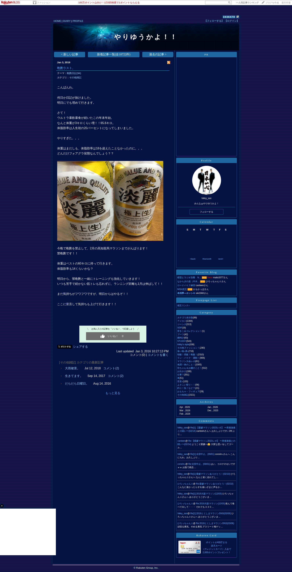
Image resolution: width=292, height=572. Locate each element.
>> (247, 2)
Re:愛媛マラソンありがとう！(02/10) (215, 483)
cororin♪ (181, 464)
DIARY (67, 21)
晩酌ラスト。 (66, 68)
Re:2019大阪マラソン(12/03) (211, 503)
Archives (206, 401)
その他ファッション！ (188, 348)
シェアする (80, 346)
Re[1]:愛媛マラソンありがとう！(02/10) (210, 474)
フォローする (206, 212)
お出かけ (181, 371)
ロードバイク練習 (186, 285)
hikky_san (182, 427)
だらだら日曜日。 (77, 383)
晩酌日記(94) (74, 73)
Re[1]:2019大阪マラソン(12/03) (206, 493)
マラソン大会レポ (186, 361)
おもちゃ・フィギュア (188, 391)
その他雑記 (75, 77)
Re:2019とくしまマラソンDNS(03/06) (215, 523)
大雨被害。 (72, 368)
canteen (181, 441)
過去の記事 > (157, 54)
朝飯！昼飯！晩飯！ (187, 354)
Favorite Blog (206, 272)
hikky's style (183, 344)
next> (220, 259)
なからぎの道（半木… (188, 281)
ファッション (43, 2)
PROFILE (78, 21)
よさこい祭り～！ (186, 384)
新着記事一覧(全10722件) (113, 54)
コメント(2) (111, 368)
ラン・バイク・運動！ (188, 358)
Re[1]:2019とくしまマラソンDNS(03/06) (210, 513)
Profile (206, 160)
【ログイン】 (232, 20)
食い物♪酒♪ (182, 351)
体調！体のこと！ (186, 364)
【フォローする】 (214, 20)
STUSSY (181, 341)
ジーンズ (181, 324)
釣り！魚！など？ (186, 388)
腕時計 (180, 337)
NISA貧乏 (182, 289)
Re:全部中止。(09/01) (199, 464)
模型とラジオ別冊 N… (189, 277)
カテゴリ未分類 (185, 317)
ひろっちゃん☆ (185, 483)
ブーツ (180, 334)
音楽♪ (180, 381)
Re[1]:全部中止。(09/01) (202, 454)
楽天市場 (286, 2)
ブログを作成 (272, 2)
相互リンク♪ (183, 305)
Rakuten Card (206, 535)
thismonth (206, 259)
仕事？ (180, 374)
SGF (179, 327)
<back (193, 259)
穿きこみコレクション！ (189, 331)
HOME (57, 21)
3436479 (229, 16)
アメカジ (181, 321)
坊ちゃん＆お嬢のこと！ (189, 368)
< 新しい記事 (69, 54)
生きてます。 (74, 375)
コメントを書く (158, 354)
